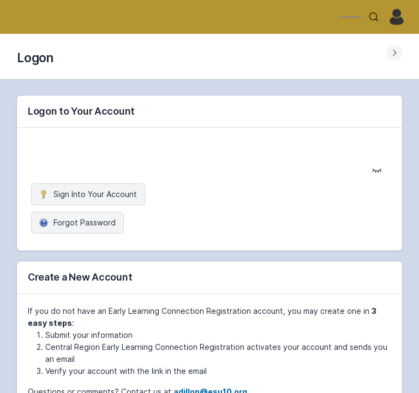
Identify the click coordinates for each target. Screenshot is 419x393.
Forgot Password (77, 222)
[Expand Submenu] (394, 53)
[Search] (373, 16)
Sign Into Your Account (88, 194)
